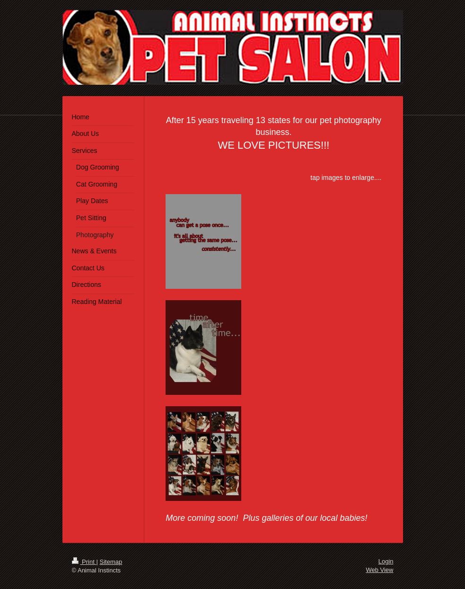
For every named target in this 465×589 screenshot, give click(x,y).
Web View (379, 569)
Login (386, 561)
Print (84, 561)
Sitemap (110, 561)
